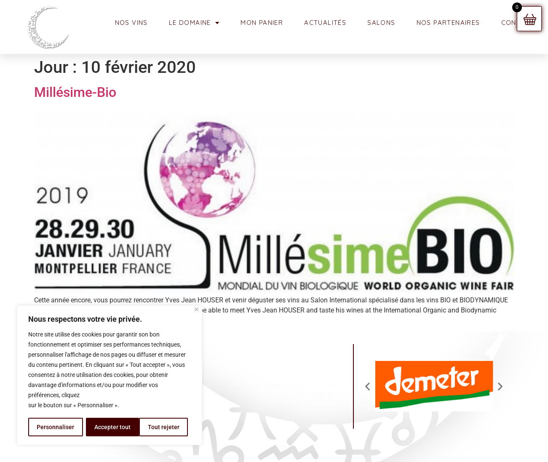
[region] (109, 375)
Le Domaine (194, 23)
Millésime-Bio (75, 92)
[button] (367, 386)
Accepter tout (164, 427)
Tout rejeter (110, 427)
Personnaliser (55, 427)
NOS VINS (131, 23)
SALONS (381, 23)
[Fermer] (196, 310)
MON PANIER (262, 23)
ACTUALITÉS (325, 23)
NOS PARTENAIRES (448, 23)
